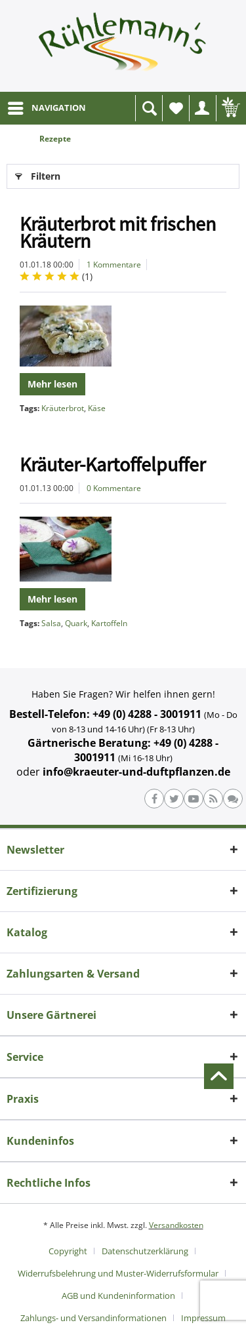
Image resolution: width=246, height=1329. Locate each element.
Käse (97, 408)
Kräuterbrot (62, 408)
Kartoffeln (109, 623)
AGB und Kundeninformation (118, 1295)
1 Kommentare (114, 264)
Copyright (68, 1251)
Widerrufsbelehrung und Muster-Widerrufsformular (118, 1273)
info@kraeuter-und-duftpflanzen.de (136, 771)
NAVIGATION (47, 105)
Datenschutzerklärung (145, 1251)
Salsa (51, 623)
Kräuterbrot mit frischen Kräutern (118, 232)
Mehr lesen (52, 384)
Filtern (37, 174)
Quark (76, 623)
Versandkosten (176, 1225)
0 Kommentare (114, 488)
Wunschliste (179, 111)
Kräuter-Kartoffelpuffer (112, 464)
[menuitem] (46, 108)
